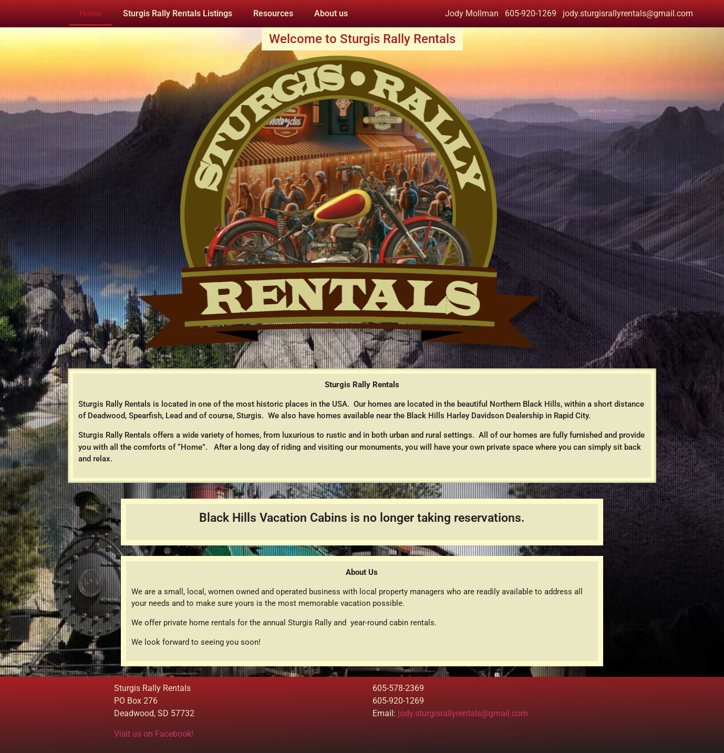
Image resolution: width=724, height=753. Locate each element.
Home (90, 13)
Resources (273, 13)
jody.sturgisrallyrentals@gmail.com (463, 713)
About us (331, 13)
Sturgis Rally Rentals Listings (177, 13)
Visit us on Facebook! (153, 734)
